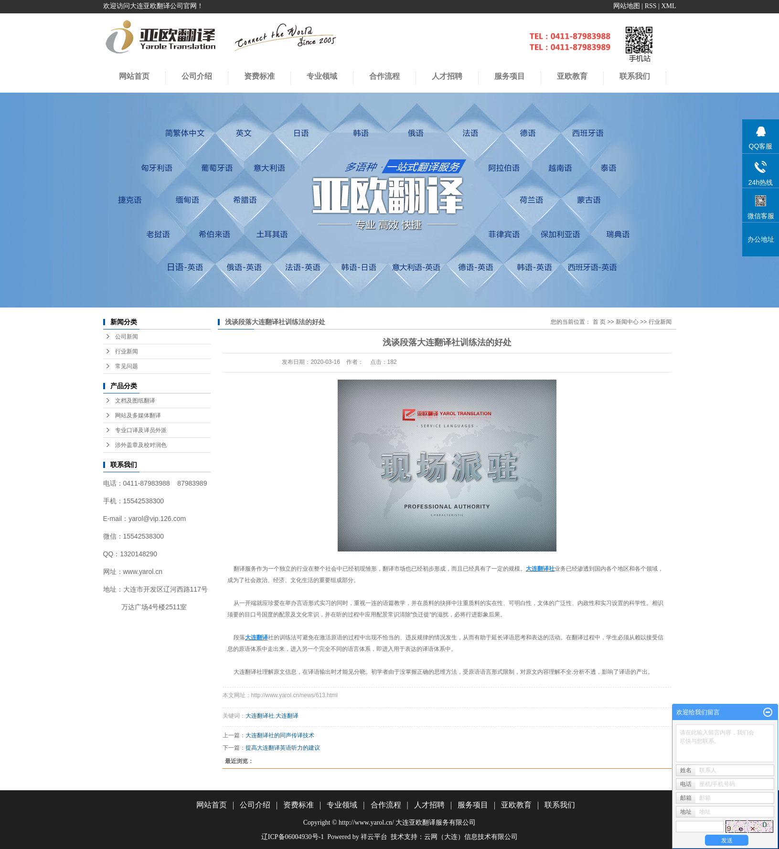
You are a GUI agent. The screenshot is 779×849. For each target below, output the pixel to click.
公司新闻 (126, 336)
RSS (651, 6)
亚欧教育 (516, 805)
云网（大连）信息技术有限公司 (471, 836)
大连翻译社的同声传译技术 (279, 735)
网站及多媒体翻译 (138, 415)
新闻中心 (627, 321)
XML (668, 6)
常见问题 (126, 366)
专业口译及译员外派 (141, 430)
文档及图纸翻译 (135, 400)
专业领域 (322, 76)
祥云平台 (374, 836)
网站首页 (134, 76)
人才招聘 (447, 76)
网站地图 (626, 6)
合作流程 (384, 76)
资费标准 (259, 76)
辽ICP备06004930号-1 (292, 836)
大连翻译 (287, 715)
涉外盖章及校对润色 (141, 445)
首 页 (599, 321)
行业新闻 (126, 351)
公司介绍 (196, 76)
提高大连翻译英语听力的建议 (282, 747)
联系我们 (559, 805)
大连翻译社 (259, 715)
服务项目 (473, 805)
